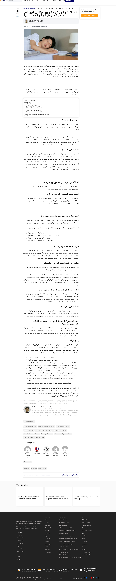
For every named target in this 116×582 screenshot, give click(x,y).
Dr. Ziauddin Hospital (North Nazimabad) (69, 550)
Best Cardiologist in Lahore (31, 435)
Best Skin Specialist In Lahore (46, 428)
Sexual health (32, 9)
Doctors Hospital (63, 520)
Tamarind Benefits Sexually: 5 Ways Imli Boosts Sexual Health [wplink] (57, 499)
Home (25, 9)
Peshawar (47, 534)
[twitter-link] (84, 579)
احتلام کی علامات (28, 104)
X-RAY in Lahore (86, 523)
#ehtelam (27, 469)
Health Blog (84, 537)
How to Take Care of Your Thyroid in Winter (37, 476)
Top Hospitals (62, 518)
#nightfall (34, 469)
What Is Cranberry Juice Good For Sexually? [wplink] (86, 499)
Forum (83, 539)
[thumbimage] (29, 491)
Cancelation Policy (21, 555)
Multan (47, 531)
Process (19, 560)
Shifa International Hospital (65, 537)
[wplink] (17, 12)
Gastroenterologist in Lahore (63, 435)
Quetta (47, 547)
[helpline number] (109, 2)
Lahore (47, 523)
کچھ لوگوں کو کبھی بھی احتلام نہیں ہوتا (34, 108)
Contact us (19, 549)
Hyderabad (48, 553)
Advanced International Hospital (67, 542)
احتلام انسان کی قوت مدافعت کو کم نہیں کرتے (35, 112)
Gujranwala (48, 537)
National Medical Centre (65, 556)
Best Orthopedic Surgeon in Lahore (34, 438)
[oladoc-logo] (5, 2)
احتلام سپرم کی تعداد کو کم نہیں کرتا (33, 107)
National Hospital (63, 526)
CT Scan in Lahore (86, 526)
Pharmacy (84, 545)
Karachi (47, 520)
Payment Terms (21, 547)
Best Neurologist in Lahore (43, 431)
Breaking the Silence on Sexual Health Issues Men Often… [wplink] (29, 499)
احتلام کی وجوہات (28, 114)
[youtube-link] (91, 579)
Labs (83, 547)
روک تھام (27, 116)
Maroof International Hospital (66, 545)
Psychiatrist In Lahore (30, 428)
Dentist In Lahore (29, 431)
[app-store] (88, 560)
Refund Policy (20, 544)
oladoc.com (39, 580)
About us (19, 536)
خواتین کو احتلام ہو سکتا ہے (32, 110)
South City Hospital (63, 547)
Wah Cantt (47, 550)
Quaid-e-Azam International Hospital (68, 539)
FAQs (18, 557)
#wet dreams (42, 469)
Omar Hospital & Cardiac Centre (67, 531)
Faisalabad (47, 539)
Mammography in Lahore (88, 529)
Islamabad (47, 526)
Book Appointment (89, 16)
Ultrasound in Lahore (87, 531)
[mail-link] (94, 579)
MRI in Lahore (85, 520)
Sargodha (47, 542)
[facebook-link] (86, 579)
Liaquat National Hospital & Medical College (70, 558)
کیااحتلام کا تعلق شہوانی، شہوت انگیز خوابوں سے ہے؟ (37, 115)
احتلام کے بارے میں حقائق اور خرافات (32, 106)
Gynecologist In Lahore (63, 428)
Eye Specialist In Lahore (59, 431)
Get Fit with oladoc (86, 553)
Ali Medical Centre (63, 534)
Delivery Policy (20, 541)
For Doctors (84, 542)
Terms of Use (20, 552)
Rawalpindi (48, 529)
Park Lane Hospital (63, 553)
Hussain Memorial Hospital (27, 456)
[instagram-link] (89, 579)
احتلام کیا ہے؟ (28, 103)
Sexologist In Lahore (47, 435)
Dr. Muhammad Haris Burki (39, 408)
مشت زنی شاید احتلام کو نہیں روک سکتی (34, 111)
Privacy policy (20, 538)
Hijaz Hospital (37, 454)
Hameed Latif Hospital (64, 523)
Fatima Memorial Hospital (65, 529)
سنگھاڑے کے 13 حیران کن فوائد (70, 476)
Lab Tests (84, 550)
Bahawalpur (48, 545)
